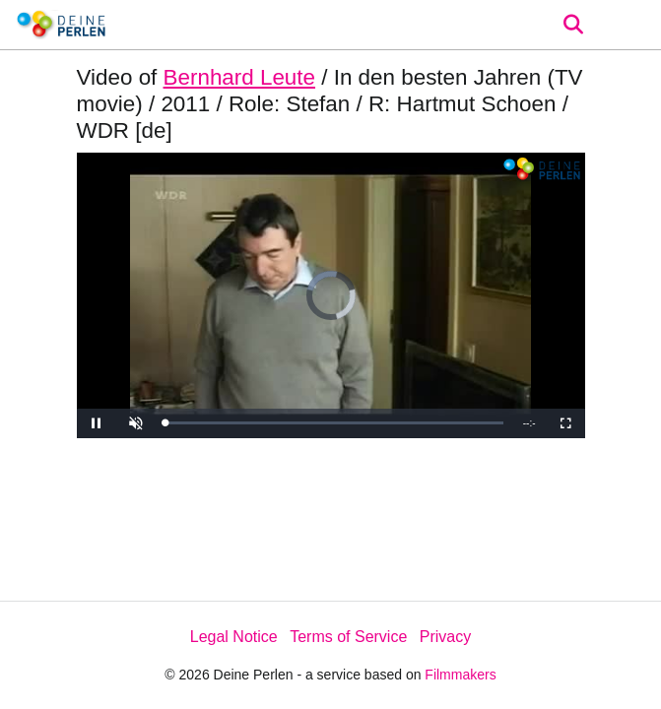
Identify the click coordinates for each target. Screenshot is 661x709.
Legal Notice (234, 636)
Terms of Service (348, 636)
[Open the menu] (573, 24)
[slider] (334, 422)
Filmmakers (460, 674)
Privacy (445, 636)
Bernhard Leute (239, 77)
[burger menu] (631, 25)
